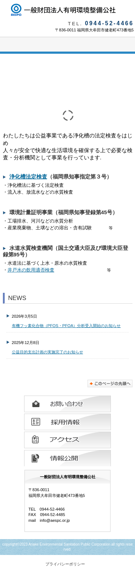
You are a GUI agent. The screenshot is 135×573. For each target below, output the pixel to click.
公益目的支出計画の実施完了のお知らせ (47, 352)
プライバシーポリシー (65, 564)
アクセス (67, 440)
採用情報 (67, 422)
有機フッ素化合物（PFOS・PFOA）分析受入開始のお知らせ (66, 325)
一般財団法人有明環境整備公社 (67, 10)
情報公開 (67, 458)
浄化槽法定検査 (28, 177)
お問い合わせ (67, 404)
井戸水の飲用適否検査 (31, 270)
